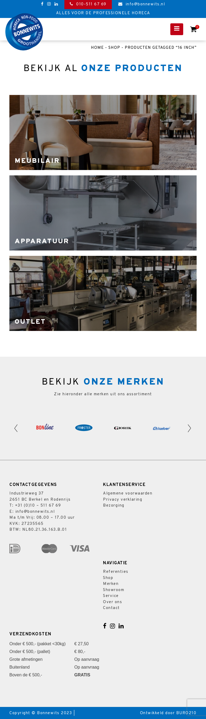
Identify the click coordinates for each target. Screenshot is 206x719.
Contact (111, 608)
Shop (114, 48)
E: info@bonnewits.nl (32, 511)
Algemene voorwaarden (127, 493)
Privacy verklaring (122, 499)
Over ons (112, 602)
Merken (111, 584)
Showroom (113, 590)
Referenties (115, 571)
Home (97, 48)
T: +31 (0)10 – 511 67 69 (35, 505)
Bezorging (113, 505)
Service (111, 596)
